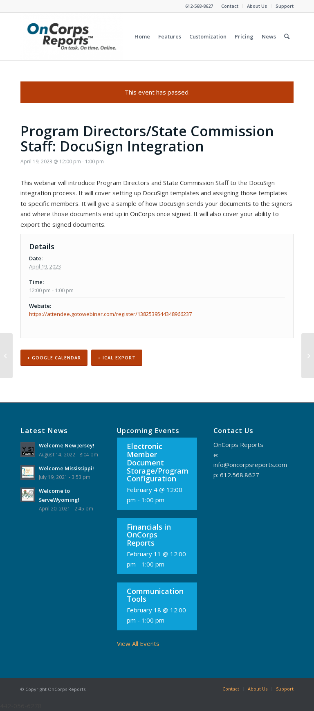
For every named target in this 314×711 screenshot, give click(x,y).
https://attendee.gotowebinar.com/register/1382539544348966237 (110, 314)
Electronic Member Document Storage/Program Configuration (157, 462)
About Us (257, 6)
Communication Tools (155, 595)
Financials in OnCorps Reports (149, 535)
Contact (229, 6)
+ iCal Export (117, 357)
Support (285, 6)
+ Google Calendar (54, 357)
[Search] (287, 36)
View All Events (138, 643)
